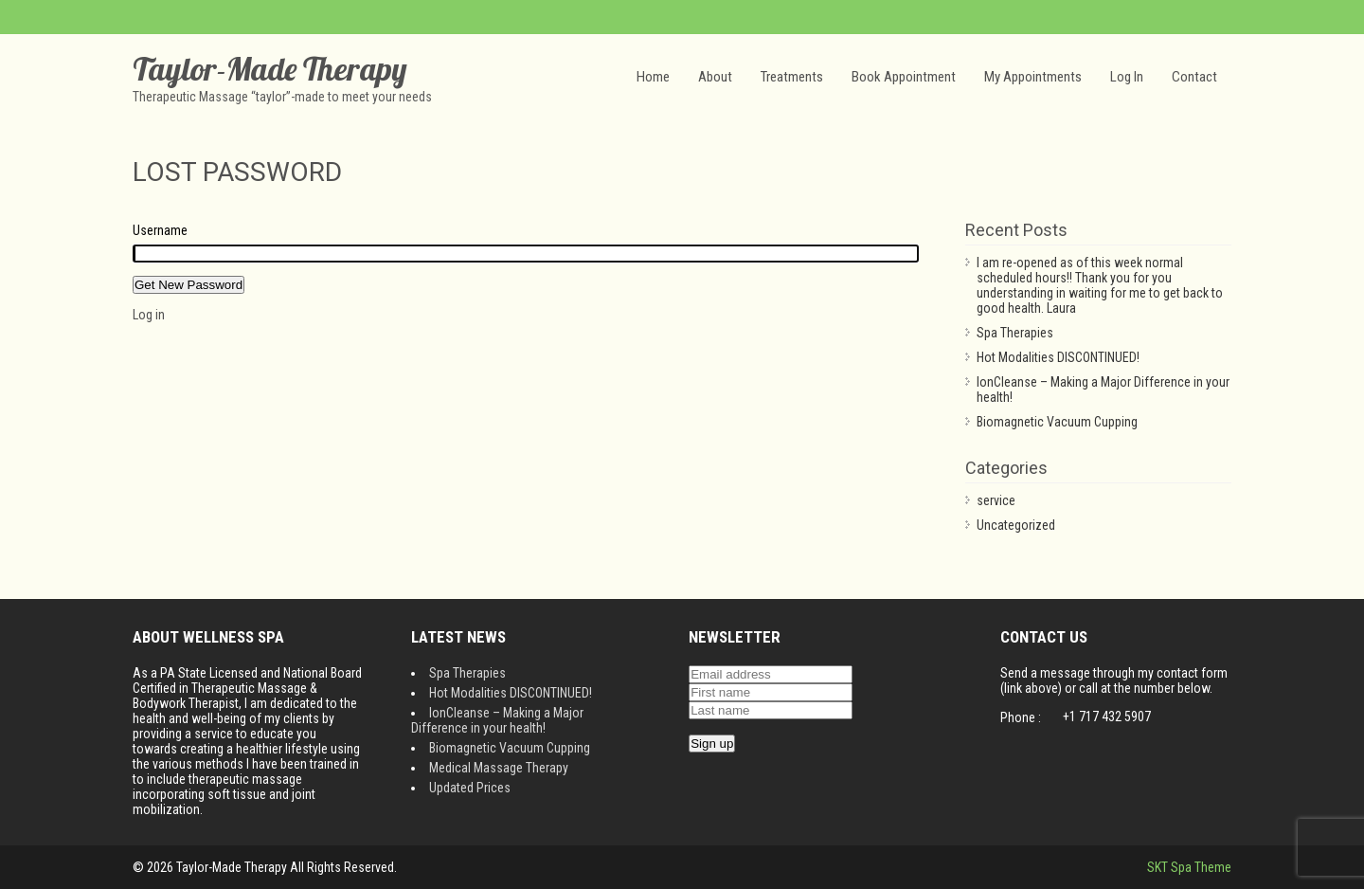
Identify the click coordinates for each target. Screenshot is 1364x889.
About (715, 76)
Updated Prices (470, 787)
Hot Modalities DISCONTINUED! (1058, 357)
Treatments (792, 76)
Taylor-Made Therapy (270, 68)
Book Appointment (904, 76)
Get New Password (188, 285)
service (996, 500)
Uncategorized (1016, 525)
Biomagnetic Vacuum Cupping (1057, 421)
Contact (1194, 76)
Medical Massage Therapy (498, 767)
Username (160, 230)
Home (653, 76)
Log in (149, 314)
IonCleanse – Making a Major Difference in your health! (497, 720)
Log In (1126, 76)
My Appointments (1033, 76)
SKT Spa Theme (1189, 867)
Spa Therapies (1015, 332)
